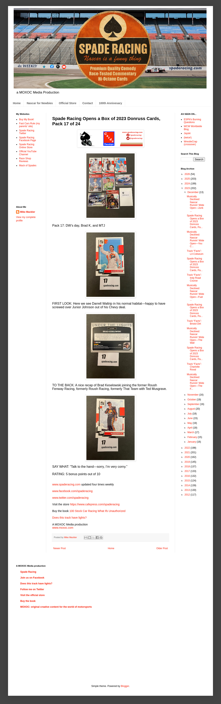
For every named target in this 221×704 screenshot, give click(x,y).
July (189, 413)
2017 (188, 471)
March (191, 432)
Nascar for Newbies (40, 103)
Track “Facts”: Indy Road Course (194, 277)
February (192, 437)
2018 (188, 466)
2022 (188, 447)
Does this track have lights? (69, 517)
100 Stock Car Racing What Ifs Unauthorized (98, 511)
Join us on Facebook (32, 577)
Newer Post (59, 548)
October (192, 399)
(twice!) (188, 137)
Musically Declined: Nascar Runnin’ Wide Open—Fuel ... (195, 292)
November (193, 394)
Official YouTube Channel (28, 153)
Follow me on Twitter (32, 589)
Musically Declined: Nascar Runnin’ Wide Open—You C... (195, 239)
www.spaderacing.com (66, 484)
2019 (188, 461)
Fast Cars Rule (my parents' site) (29, 125)
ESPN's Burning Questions (192, 121)
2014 (188, 485)
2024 (188, 183)
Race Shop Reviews (25, 160)
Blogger (125, 686)
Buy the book (28, 601)
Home (17, 103)
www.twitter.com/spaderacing (70, 497)
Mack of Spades (27, 165)
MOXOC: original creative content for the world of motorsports (56, 606)
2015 (188, 480)
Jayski (187, 133)
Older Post (162, 548)
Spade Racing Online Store (26, 146)
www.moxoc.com (62, 527)
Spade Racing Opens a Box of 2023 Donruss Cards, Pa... (195, 221)
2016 (188, 476)
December (193, 192)
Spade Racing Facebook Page (27, 139)
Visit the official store (32, 595)
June (190, 418)
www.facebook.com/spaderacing (72, 491)
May (190, 423)
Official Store (67, 103)
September (193, 404)
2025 (188, 178)
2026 (188, 174)
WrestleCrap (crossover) (190, 143)
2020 (188, 457)
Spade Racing (28, 571)
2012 (188, 494)
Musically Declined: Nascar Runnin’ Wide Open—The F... (195, 381)
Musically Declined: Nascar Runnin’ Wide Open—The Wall (195, 335)
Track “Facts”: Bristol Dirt (194, 322)
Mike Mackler (27, 212)
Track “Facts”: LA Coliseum (195, 252)
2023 (188, 188)
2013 (188, 490)
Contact (87, 103)
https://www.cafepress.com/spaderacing (95, 504)
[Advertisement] (28, 186)
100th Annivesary (110, 103)
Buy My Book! (26, 119)
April (190, 427)
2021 (188, 452)
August (191, 408)
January (192, 441)
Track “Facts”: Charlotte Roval (194, 367)
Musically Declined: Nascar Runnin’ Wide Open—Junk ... (195, 203)
